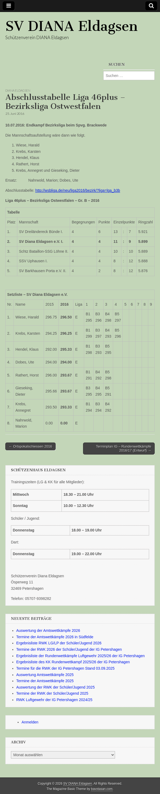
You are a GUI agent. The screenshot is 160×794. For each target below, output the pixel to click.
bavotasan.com (102, 789)
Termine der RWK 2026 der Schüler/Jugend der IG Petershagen (69, 649)
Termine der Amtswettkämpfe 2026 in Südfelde (54, 637)
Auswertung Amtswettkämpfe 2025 (45, 675)
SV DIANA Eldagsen (71, 26)
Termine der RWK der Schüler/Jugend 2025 (52, 693)
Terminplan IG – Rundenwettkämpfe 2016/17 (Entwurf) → (123, 448)
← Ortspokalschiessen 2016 (30, 446)
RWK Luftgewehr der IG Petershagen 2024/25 (54, 700)
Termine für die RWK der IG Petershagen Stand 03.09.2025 (65, 668)
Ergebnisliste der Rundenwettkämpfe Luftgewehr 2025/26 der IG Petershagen (80, 656)
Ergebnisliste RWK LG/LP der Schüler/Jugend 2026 (58, 643)
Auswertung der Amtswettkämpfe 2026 (48, 630)
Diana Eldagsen (17, 90)
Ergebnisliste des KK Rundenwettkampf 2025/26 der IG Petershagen (73, 662)
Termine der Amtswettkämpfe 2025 (45, 681)
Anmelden (30, 722)
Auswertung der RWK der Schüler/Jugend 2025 (55, 687)
